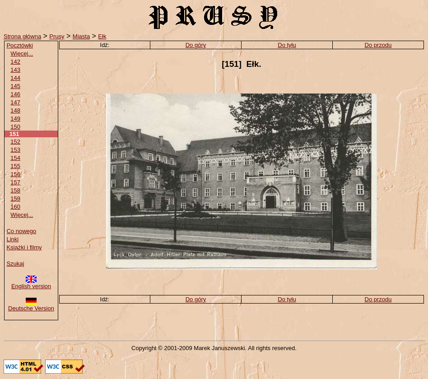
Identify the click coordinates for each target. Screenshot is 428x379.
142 (15, 61)
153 (15, 149)
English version (31, 283)
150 (15, 126)
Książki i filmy (24, 247)
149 (15, 118)
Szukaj (15, 263)
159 (15, 198)
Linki (12, 239)
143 (15, 69)
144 (15, 78)
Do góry (196, 45)
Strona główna (22, 36)
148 (15, 110)
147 (15, 102)
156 (15, 174)
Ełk (102, 36)
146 (15, 94)
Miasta (81, 36)
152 (15, 141)
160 (15, 206)
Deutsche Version (31, 305)
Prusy (56, 36)
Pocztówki (19, 45)
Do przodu (378, 45)
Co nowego (21, 231)
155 (15, 166)
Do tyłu (287, 45)
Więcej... (21, 53)
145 (15, 86)
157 (15, 182)
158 (15, 190)
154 (15, 157)
